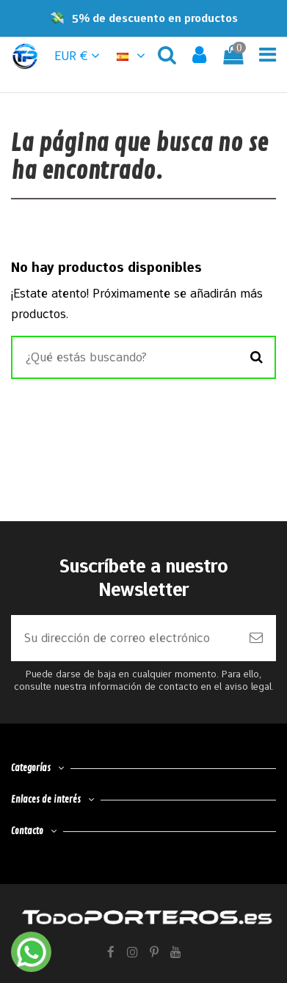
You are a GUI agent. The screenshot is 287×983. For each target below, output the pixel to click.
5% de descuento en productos (155, 18)
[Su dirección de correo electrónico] (123, 638)
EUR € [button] (77, 56)
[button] (133, 56)
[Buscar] (256, 358)
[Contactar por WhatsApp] (31, 952)
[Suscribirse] (256, 638)
